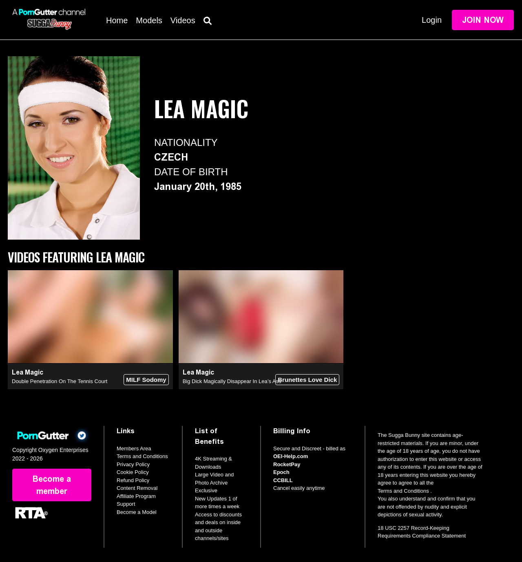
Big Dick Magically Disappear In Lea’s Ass (232, 381)
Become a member (52, 485)
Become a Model (137, 512)
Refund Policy (133, 480)
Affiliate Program (136, 496)
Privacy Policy (133, 464)
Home (117, 20)
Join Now (483, 20)
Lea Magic (27, 372)
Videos (182, 20)
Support (126, 504)
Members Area (134, 448)
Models (149, 20)
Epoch (281, 472)
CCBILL (283, 480)
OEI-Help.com (290, 456)
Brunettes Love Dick (307, 379)
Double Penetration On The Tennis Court (59, 381)
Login (432, 19)
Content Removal (137, 488)
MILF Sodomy (146, 379)
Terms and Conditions (142, 456)
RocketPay (286, 464)
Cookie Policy (133, 472)
